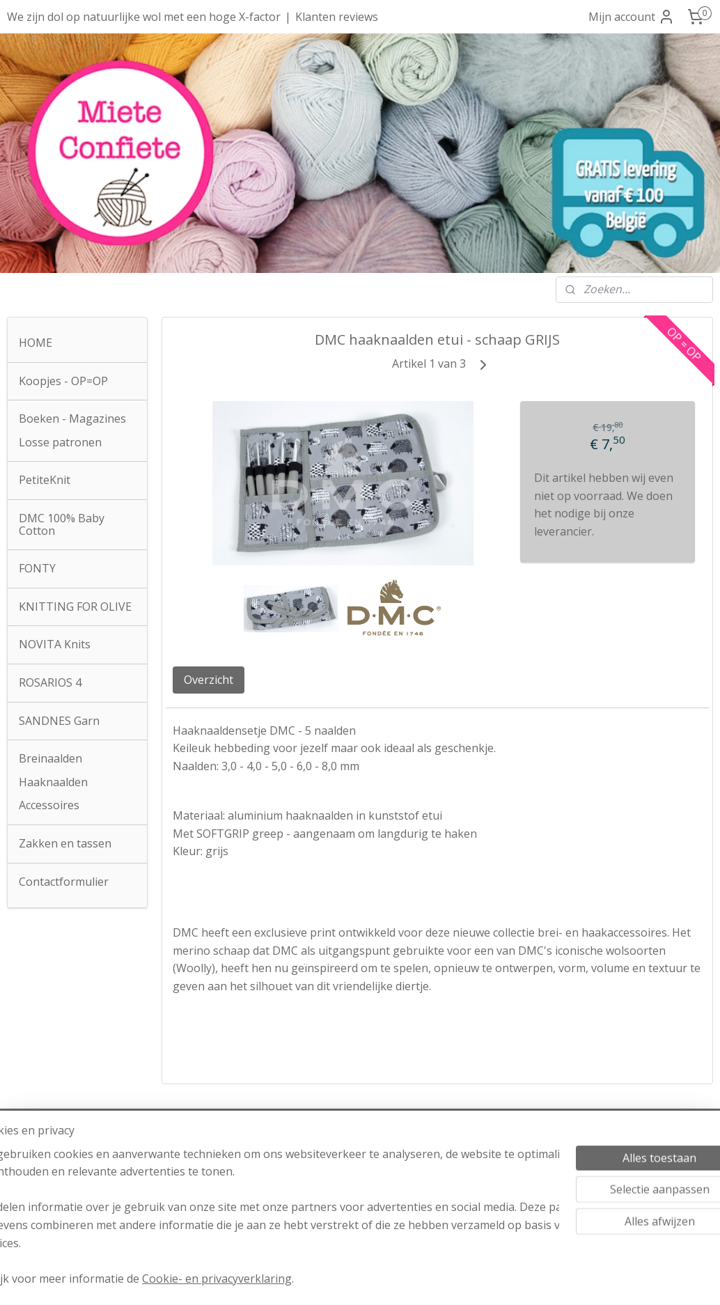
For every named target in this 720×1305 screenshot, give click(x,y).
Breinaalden (50, 758)
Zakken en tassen (65, 843)
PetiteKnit (44, 479)
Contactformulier (64, 881)
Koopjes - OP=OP (63, 381)
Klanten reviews (336, 16)
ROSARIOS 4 (50, 682)
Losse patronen (60, 442)
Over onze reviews (648, 1197)
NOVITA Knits (55, 644)
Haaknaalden (53, 782)
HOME (35, 342)
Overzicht (208, 679)
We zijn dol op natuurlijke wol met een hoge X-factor (144, 16)
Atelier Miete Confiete (72, 1144)
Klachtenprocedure (346, 1216)
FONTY (37, 568)
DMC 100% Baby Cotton (61, 524)
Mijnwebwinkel (513, 1279)
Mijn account (631, 16)
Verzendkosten (360, 1162)
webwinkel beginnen (391, 1279)
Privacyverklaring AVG (359, 1197)
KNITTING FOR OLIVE (75, 606)
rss (338, 1279)
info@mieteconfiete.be (71, 1216)
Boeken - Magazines (72, 418)
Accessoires (49, 805)
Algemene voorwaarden (359, 1144)
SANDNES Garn (59, 720)
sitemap (309, 1279)
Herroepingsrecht (360, 1180)
